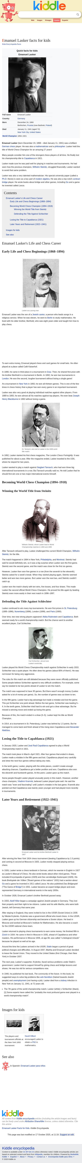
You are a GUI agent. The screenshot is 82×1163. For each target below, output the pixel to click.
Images (39, 20)
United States (35, 132)
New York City (23, 132)
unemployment (19, 980)
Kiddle (4, 1157)
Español (65, 20)
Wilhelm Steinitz (40, 167)
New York (23, 384)
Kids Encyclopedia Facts (11, 44)
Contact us (41, 1157)
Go (67, 182)
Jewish (35, 314)
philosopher (60, 146)
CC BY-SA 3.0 (28, 1152)
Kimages (48, 20)
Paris (52, 611)
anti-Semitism (46, 977)
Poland (48, 125)
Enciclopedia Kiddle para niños (60, 1157)
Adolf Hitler (15, 901)
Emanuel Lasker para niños (33, 1066)
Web (32, 20)
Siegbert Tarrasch (45, 467)
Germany (21, 119)
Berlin (49, 318)
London (5, 378)
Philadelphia (46, 560)
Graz (49, 372)
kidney (64, 980)
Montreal (60, 560)
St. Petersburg (70, 608)
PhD (34, 1042)
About (22, 1157)
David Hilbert (30, 1036)
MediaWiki (74, 1154)
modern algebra (42, 179)
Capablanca (29, 158)
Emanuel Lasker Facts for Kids (15, 1128)
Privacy (31, 1157)
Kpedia (56, 20)
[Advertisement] (41, 30)
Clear (72, 14)
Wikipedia (39, 1154)
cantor (42, 314)
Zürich (5, 935)
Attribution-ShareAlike (34, 1121)
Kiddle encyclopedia (26, 1119)
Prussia (30, 125)
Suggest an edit (67, 1135)
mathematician (41, 146)
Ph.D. (4, 179)
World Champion (9, 136)
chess (12, 146)
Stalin (49, 947)
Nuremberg (20, 611)
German (5, 146)
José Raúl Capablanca (38, 746)
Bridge (19, 887)
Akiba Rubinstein (50, 617)
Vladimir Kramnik (25, 781)
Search (78, 14)
